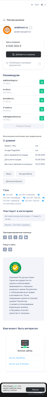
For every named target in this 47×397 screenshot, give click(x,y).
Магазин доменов (15, 20)
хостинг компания (25, 194)
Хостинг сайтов (25, 350)
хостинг (8, 194)
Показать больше (23, 126)
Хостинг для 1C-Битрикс (19, 364)
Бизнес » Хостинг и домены (17, 225)
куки (15, 386)
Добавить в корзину (25, 54)
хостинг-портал (31, 200)
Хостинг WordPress (17, 358)
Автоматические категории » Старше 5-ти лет (23, 217)
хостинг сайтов (31, 197)
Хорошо (35, 389)
